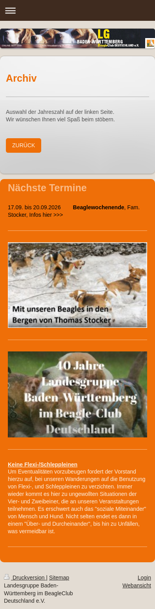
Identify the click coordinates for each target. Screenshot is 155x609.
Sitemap (59, 577)
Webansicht (136, 585)
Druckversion (25, 577)
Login (144, 577)
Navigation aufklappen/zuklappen (77, 10)
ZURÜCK (23, 145)
